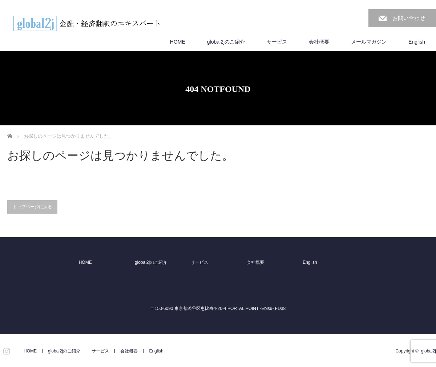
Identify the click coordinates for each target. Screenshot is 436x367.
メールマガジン (369, 42)
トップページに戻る (32, 206)
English (416, 42)
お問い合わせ (408, 18)
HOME (177, 42)
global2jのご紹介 (226, 42)
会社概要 (319, 42)
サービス (277, 42)
